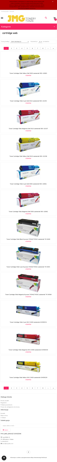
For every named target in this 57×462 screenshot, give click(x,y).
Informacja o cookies (15, 457)
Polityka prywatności (6, 405)
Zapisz (5, 430)
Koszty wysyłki (5, 400)
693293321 (4, 441)
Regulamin (4, 402)
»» (53, 48)
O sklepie (3, 417)
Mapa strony (4, 415)
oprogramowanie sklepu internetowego (31, 457)
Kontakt (3, 413)
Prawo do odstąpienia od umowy (10, 407)
